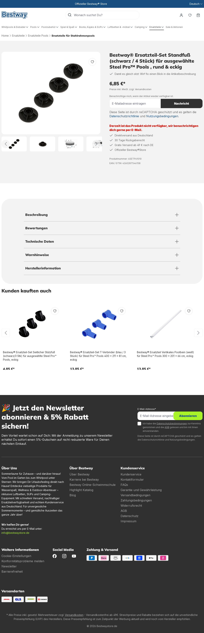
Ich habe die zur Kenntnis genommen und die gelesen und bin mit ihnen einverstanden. (172, 427)
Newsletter (9, 566)
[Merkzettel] (189, 15)
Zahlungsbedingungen (136, 500)
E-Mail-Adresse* (146, 409)
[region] (51, 101)
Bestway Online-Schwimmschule (92, 485)
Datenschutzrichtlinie (124, 116)
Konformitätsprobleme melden (22, 561)
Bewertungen (36, 228)
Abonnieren (188, 416)
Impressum (128, 521)
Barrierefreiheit (12, 571)
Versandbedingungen (135, 495)
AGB (167, 427)
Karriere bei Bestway (84, 479)
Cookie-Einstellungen (16, 556)
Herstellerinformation (43, 268)
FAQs (124, 485)
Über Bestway (79, 474)
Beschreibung (36, 215)
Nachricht (181, 103)
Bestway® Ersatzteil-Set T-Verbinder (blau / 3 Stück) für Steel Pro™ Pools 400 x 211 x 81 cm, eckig (98, 356)
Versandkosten (74, 614)
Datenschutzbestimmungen (172, 423)
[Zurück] (5, 144)
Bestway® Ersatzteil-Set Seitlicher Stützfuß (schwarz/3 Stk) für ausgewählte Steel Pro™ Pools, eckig (29, 356)
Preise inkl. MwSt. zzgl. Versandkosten (130, 89)
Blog (72, 495)
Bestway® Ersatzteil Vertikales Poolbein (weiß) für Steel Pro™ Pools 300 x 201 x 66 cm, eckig (165, 354)
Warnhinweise (37, 255)
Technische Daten (39, 241)
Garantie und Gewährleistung (141, 490)
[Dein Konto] (181, 15)
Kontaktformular (132, 479)
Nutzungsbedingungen (162, 116)
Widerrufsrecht (131, 505)
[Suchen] (69, 15)
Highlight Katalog (81, 490)
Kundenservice (131, 474)
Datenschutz (129, 516)
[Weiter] (96, 144)
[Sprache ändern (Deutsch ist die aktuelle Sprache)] (196, 4)
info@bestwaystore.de (15, 532)
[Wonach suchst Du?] (106, 15)
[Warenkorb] (198, 15)
